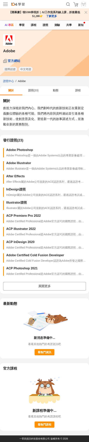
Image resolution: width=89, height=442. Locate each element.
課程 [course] (33, 25)
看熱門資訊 (44, 352)
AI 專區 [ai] (9, 25)
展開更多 (44, 286)
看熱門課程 (44, 424)
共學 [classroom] (69, 25)
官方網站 (14, 61)
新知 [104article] (81, 24)
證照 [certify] (45, 25)
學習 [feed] (21, 25)
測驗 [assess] (57, 25)
